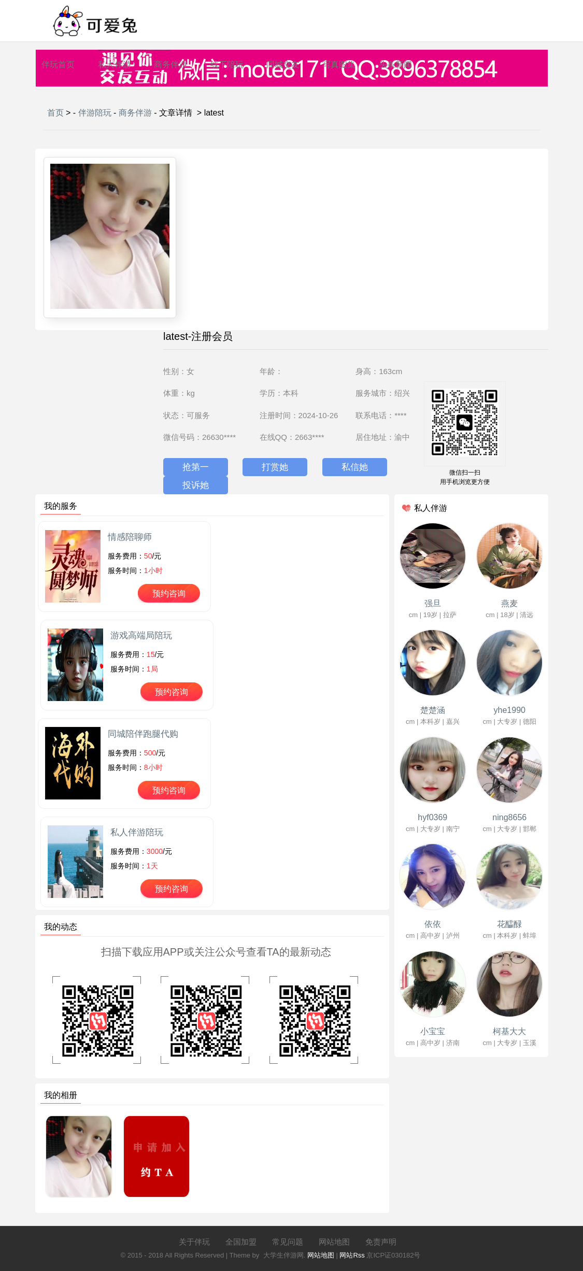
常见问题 (287, 1241)
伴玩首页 (58, 64)
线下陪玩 (227, 64)
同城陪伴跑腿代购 (143, 734)
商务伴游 (170, 64)
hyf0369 (432, 817)
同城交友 (283, 64)
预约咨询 (169, 593)
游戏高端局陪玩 (141, 635)
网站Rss (351, 1255)
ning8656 (509, 817)
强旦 (432, 603)
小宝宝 (432, 1031)
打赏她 (275, 467)
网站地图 (334, 1241)
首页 (55, 112)
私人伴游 (114, 64)
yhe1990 (509, 710)
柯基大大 (509, 1031)
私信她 (355, 467)
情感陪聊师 (130, 537)
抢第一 (195, 467)
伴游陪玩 (94, 112)
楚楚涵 (432, 710)
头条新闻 (395, 64)
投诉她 (195, 485)
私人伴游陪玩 (136, 832)
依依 (432, 924)
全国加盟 (241, 1241)
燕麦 (509, 603)
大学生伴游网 (283, 1255)
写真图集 (339, 64)
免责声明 (380, 1241)
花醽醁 (509, 924)
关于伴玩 (194, 1241)
